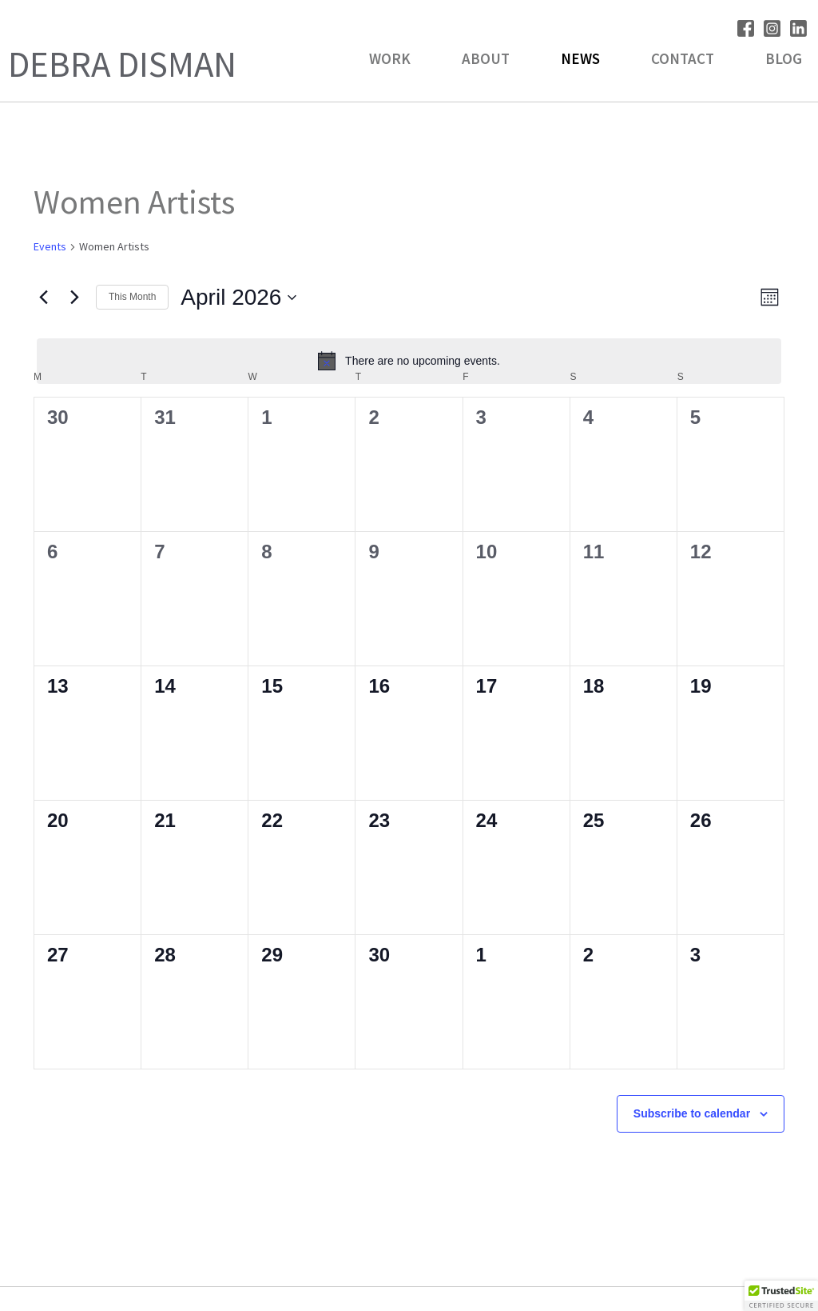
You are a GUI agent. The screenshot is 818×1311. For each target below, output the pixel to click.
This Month (132, 296)
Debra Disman (122, 64)
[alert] (409, 360)
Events (50, 246)
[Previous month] (43, 297)
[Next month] (74, 297)
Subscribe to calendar (691, 1113)
